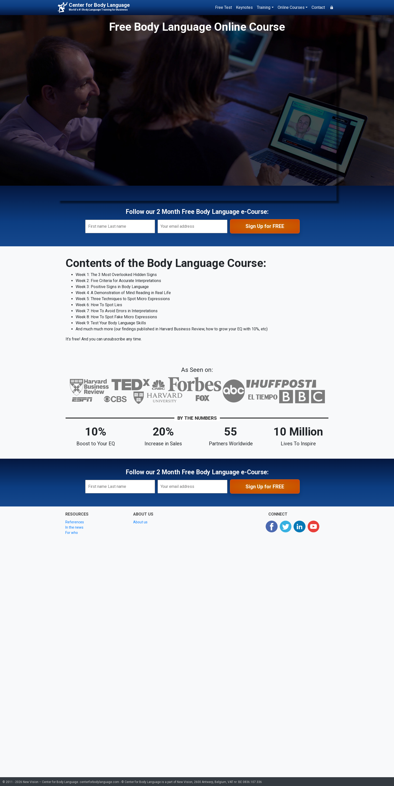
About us (140, 522)
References (74, 522)
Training (263, 7)
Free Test (223, 7)
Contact (318, 7)
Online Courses (291, 7)
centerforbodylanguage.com (99, 782)
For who (71, 533)
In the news (74, 527)
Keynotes (244, 7)
